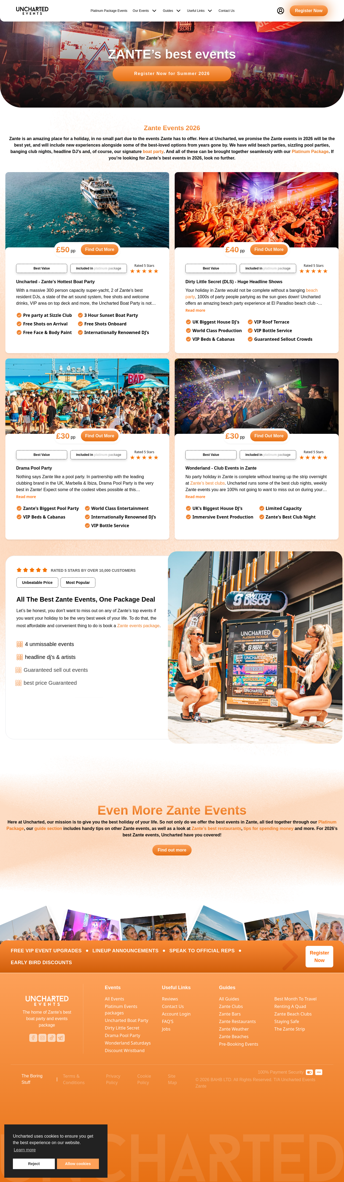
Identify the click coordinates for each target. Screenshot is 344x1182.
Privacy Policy (113, 1079)
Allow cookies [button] (78, 1164)
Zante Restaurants (237, 1021)
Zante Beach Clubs (293, 1014)
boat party (153, 151)
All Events (114, 999)
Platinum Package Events (109, 10)
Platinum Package (310, 151)
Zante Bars (230, 1014)
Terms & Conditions (74, 1079)
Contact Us (226, 10)
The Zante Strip (289, 1029)
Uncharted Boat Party (126, 1020)
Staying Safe (286, 1021)
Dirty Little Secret (122, 1028)
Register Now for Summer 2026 (172, 73)
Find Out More (99, 249)
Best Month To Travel (295, 999)
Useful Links (200, 9)
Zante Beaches (234, 1036)
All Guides (229, 999)
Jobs (166, 1029)
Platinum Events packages (121, 1009)
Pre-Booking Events (238, 1044)
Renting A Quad (290, 1006)
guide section (48, 828)
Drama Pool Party (122, 1035)
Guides (172, 9)
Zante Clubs (231, 1006)
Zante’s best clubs (207, 483)
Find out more (172, 850)
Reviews (170, 999)
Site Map (172, 1079)
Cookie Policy (144, 1079)
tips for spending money (268, 828)
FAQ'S (168, 1021)
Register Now (308, 9)
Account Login (176, 1014)
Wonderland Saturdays (128, 1043)
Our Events (145, 9)
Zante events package (138, 626)
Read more (195, 310)
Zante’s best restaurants (216, 828)
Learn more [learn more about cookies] (25, 1150)
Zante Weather (234, 1029)
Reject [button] (34, 1164)
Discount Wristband (125, 1050)
